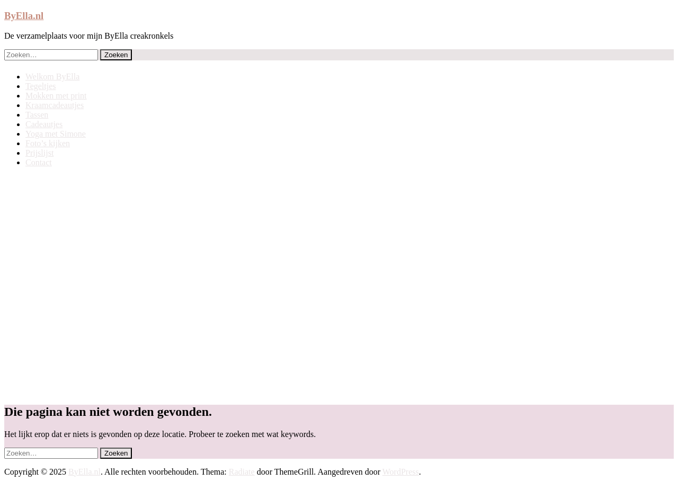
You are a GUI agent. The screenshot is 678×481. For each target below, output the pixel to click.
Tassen (36, 114)
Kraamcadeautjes (54, 105)
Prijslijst (39, 152)
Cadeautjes (44, 124)
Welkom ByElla (52, 76)
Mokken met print (56, 95)
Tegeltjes (40, 86)
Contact (38, 162)
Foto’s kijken (47, 143)
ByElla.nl (23, 15)
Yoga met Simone (55, 133)
